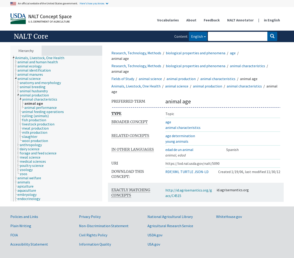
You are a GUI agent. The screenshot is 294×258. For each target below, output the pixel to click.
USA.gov (153, 244)
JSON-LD (201, 171)
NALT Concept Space (50, 16)
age (233, 53)
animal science (150, 78)
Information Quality (95, 244)
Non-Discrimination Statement (104, 225)
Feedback (212, 20)
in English (272, 20)
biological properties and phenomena (195, 53)
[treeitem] (41, 58)
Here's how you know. (92, 3)
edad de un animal (179, 149)
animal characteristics (247, 66)
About (191, 20)
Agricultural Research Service (170, 225)
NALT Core (31, 36)
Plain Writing (20, 225)
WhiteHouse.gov (229, 216)
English (196, 36)
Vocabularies (168, 20)
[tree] (56, 129)
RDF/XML (172, 171)
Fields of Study (122, 78)
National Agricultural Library (170, 216)
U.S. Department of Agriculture (49, 21)
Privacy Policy (90, 216)
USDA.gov (154, 235)
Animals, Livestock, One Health (136, 86)
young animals (176, 141)
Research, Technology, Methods (136, 53)
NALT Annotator (240, 20)
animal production (181, 78)
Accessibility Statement (29, 244)
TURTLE (186, 171)
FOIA (14, 235)
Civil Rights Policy (93, 235)
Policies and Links (24, 216)
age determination (180, 135)
